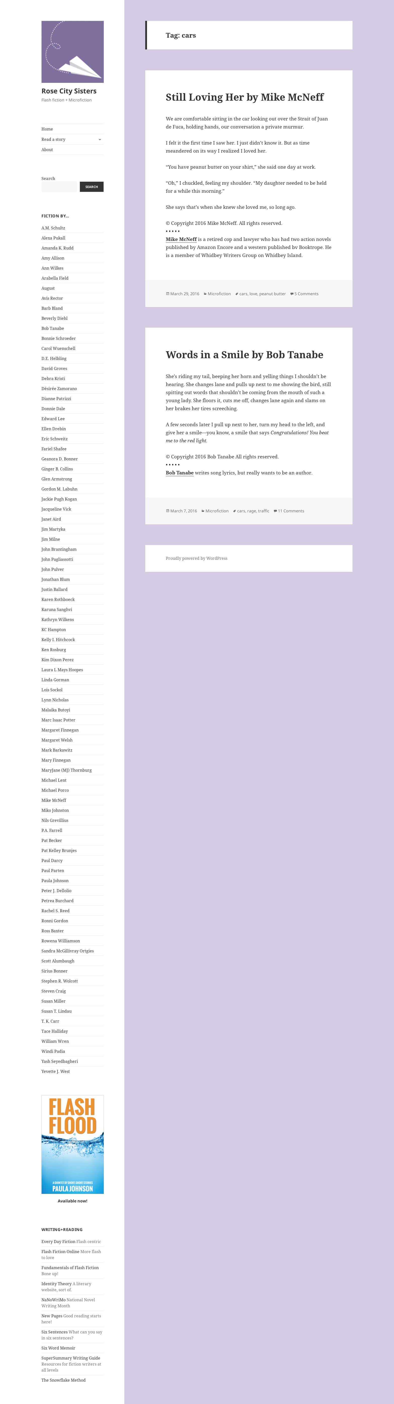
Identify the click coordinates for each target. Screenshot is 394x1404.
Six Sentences (54, 1332)
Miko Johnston (55, 810)
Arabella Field (55, 278)
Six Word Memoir (58, 1348)
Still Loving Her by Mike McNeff (245, 96)
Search (48, 178)
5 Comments (306, 293)
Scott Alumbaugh (57, 961)
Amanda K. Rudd (57, 248)
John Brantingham (59, 549)
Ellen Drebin (53, 429)
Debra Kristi (53, 378)
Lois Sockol (52, 690)
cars (243, 293)
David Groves (54, 368)
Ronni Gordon (54, 921)
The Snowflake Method (63, 1380)
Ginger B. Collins (57, 469)
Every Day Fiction (58, 1241)
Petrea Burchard (57, 900)
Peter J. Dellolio (56, 890)
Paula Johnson (55, 880)
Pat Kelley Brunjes (59, 850)
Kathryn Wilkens (57, 619)
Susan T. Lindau (56, 1011)
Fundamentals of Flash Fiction (70, 1267)
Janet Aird (51, 519)
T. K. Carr (50, 1021)
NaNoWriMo (53, 1300)
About (47, 149)
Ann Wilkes (52, 268)
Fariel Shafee (54, 449)
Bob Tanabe (52, 328)
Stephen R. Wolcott (59, 981)
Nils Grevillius (54, 820)
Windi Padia (53, 1051)
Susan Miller (53, 1001)
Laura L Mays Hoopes (62, 670)
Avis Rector (52, 298)
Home (47, 129)
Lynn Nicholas (55, 700)
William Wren (55, 1041)
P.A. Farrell (51, 830)
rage (251, 511)
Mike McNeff (53, 800)
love (253, 293)
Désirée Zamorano (59, 388)
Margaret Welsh (57, 740)
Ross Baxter (52, 931)
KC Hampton (53, 629)
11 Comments (291, 511)
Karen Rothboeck (58, 599)
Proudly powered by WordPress (196, 558)
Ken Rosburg (53, 649)
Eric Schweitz (54, 439)
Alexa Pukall (53, 238)
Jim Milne (50, 539)
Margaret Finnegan (60, 730)
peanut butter (272, 293)
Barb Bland (52, 308)
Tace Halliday (54, 1031)
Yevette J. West (55, 1071)
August (48, 288)
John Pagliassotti (57, 559)
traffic (263, 511)
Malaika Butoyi (55, 710)
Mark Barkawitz (56, 750)
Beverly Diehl (54, 318)
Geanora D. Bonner (59, 459)
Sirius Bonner (54, 971)
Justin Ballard (54, 589)
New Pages (51, 1316)
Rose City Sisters (68, 90)
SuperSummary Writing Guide (70, 1358)
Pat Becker (51, 840)
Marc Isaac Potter (58, 720)
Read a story (53, 139)
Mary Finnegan (56, 760)
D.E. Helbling (54, 358)
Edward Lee (53, 418)
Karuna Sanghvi (56, 609)
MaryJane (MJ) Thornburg (66, 770)
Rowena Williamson (60, 941)
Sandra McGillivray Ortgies (67, 951)
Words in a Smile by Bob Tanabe (244, 354)
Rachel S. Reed (55, 910)
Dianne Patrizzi (56, 398)
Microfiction (219, 293)
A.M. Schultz (53, 228)
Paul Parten (52, 870)
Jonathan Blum (55, 579)
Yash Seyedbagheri (59, 1061)
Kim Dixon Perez (57, 659)
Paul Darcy (52, 860)
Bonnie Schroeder (58, 338)
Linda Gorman (55, 680)
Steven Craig (53, 991)
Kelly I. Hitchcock (58, 639)
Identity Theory (56, 1284)
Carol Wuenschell (58, 348)
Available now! (72, 1201)
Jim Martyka (53, 529)
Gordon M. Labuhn (59, 489)
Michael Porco (55, 790)
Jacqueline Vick (56, 509)
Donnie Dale (53, 408)
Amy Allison (52, 258)
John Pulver (52, 569)
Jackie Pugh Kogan (59, 499)
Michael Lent (54, 780)
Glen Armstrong (56, 479)
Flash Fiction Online (60, 1251)
